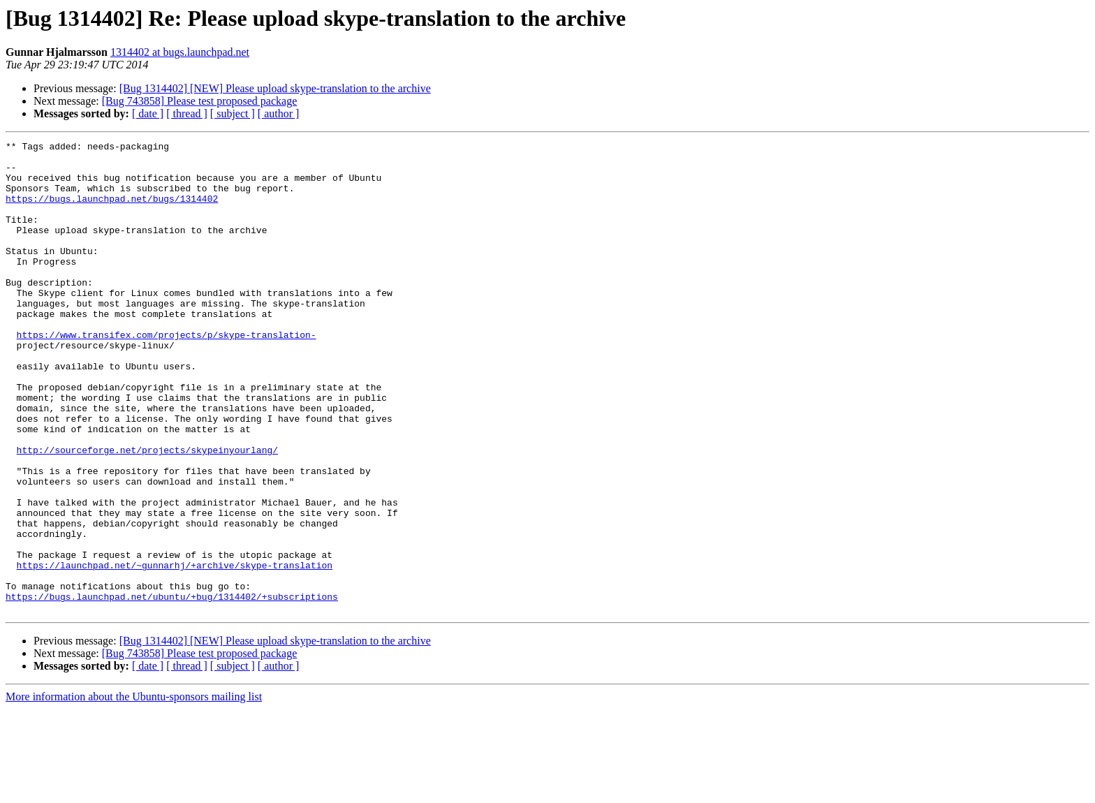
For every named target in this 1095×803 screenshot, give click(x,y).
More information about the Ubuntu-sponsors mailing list (134, 791)
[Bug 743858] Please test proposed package (199, 101)
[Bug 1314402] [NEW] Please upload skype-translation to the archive (275, 88)
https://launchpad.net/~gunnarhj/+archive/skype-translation (174, 650)
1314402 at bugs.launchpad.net (179, 52)
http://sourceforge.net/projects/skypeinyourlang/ (147, 512)
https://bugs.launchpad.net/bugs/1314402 (112, 211)
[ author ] (279, 113)
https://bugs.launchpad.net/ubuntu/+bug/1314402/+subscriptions (172, 688)
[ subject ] (232, 113)
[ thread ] (186, 113)
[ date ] (147, 113)
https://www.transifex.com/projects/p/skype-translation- (166, 374)
